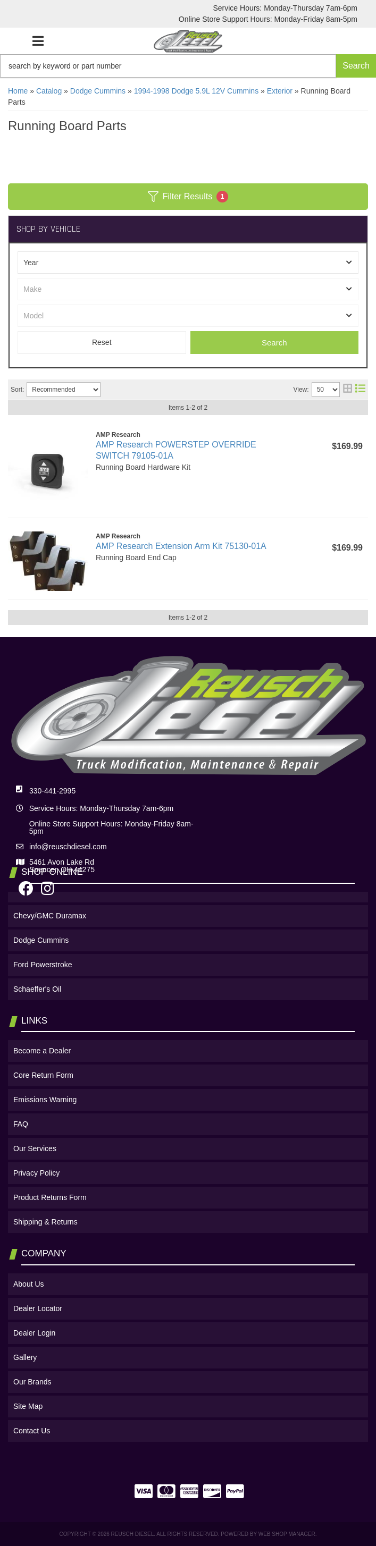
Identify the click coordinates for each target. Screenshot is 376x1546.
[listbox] (188, 262)
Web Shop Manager (286, 1534)
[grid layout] (347, 389)
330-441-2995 (52, 791)
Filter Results (188, 196)
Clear (102, 342)
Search (274, 342)
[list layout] (360, 389)
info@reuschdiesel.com (68, 846)
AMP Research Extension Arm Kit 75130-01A (181, 546)
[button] (188, 66)
